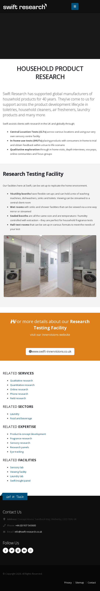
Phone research (19, 393)
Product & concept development (28, 434)
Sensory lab (17, 467)
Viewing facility (18, 471)
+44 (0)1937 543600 (25, 525)
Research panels (19, 447)
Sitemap (79, 582)
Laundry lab (16, 476)
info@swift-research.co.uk (28, 531)
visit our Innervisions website (50, 335)
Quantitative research (22, 385)
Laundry (14, 414)
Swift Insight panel (20, 480)
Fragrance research (21, 438)
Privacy (68, 582)
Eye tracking (17, 451)
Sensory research (20, 442)
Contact (92, 582)
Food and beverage (21, 418)
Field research (18, 398)
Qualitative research (21, 380)
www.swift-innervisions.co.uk (50, 351)
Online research (19, 389)
